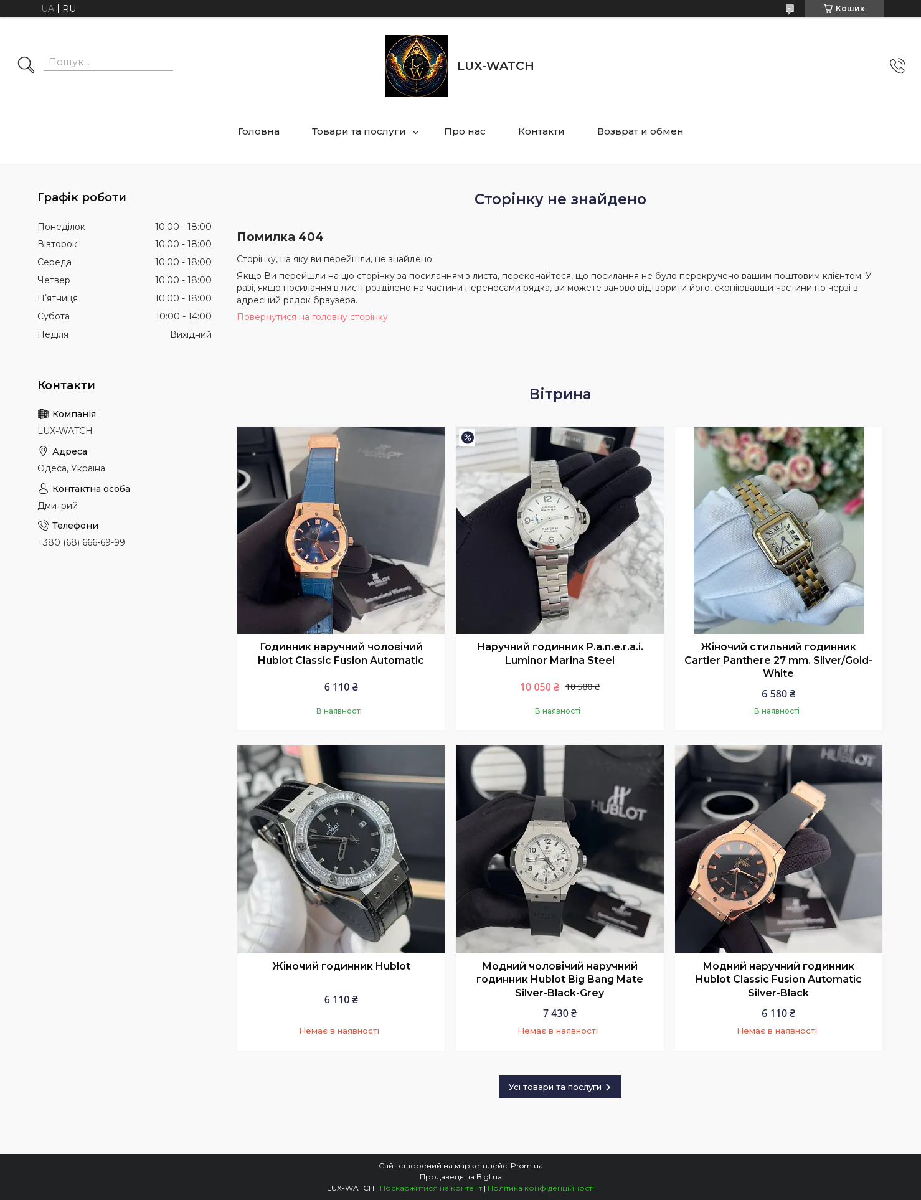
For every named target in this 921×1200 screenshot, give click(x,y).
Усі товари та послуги (555, 1087)
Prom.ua (527, 1165)
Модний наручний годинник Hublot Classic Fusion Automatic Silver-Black (779, 979)
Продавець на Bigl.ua (461, 1176)
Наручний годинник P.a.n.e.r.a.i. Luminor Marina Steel (559, 653)
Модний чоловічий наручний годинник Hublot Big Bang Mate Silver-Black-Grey (559, 979)
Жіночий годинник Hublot (341, 966)
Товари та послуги (359, 131)
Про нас (465, 131)
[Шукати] (26, 66)
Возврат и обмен (640, 131)
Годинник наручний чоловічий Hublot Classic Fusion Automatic (341, 653)
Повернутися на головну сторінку (312, 317)
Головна (259, 131)
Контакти (541, 131)
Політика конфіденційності (541, 1188)
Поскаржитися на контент (431, 1188)
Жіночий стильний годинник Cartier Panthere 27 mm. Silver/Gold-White (778, 660)
